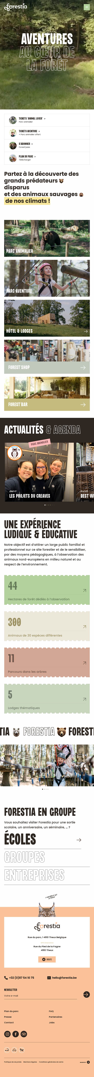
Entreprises (34, 884)
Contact (9, 1022)
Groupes (24, 866)
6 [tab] (54, 505)
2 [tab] (47, 506)
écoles (42, 848)
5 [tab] (52, 505)
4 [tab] (51, 506)
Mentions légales (30, 1062)
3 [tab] (49, 506)
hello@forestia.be (62, 978)
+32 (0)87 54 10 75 (19, 978)
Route (47, 959)
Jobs (51, 1022)
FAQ (51, 1011)
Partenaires (55, 1016)
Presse (8, 1016)
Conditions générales (51, 1062)
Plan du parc (11, 1011)
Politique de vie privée (12, 1062)
